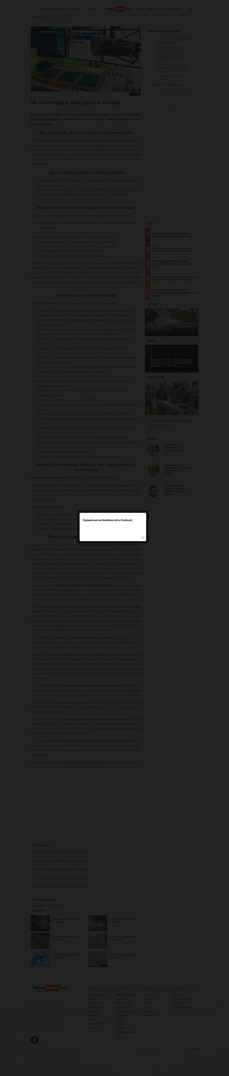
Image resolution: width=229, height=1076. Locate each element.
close (144, 527)
